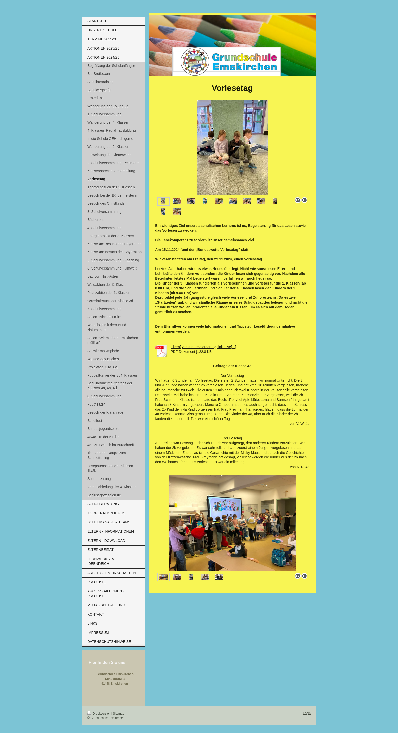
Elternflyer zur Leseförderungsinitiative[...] (203, 347)
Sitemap (118, 713)
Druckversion (99, 713)
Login (307, 713)
